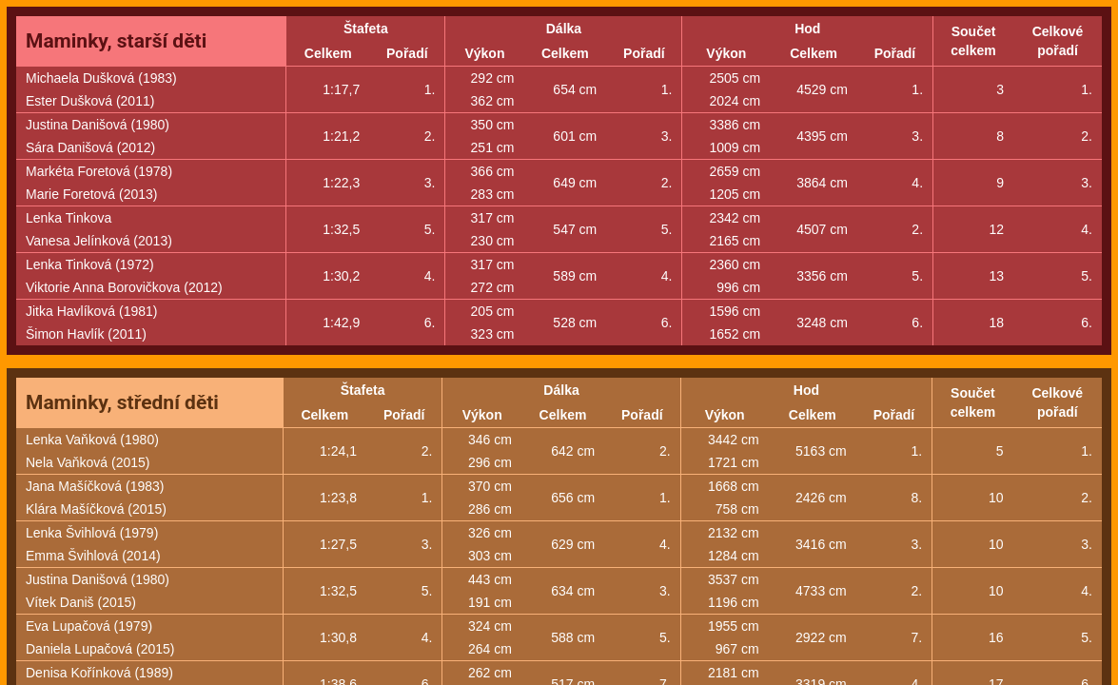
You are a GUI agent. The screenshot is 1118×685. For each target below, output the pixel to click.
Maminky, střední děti (122, 402)
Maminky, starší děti (116, 40)
